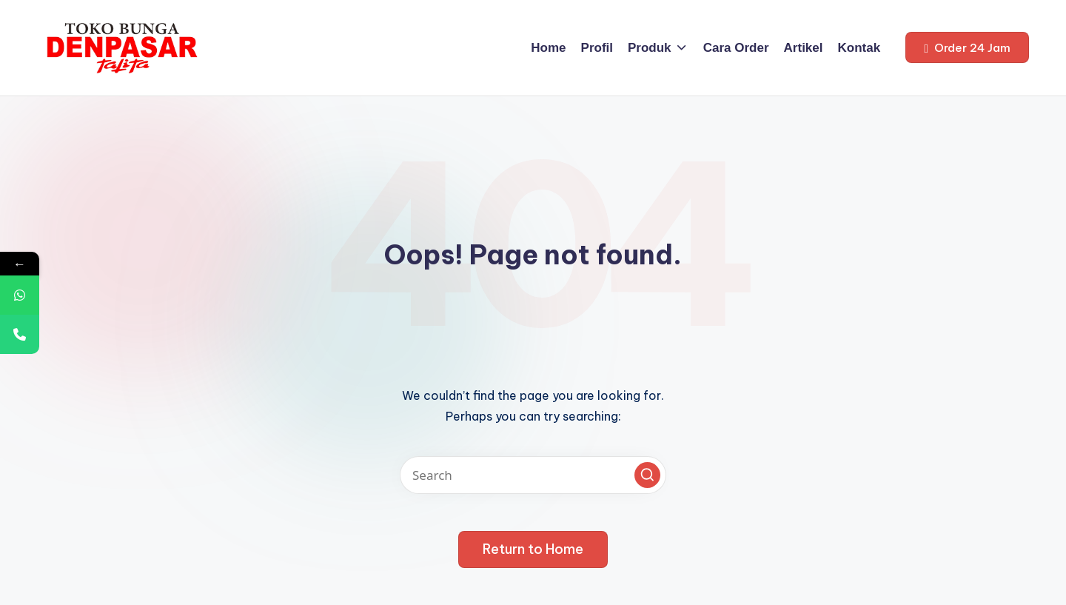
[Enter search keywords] (533, 475)
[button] (967, 47)
